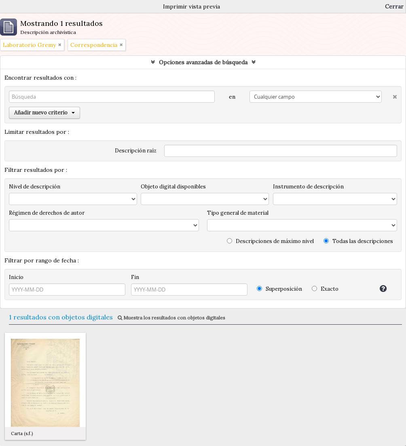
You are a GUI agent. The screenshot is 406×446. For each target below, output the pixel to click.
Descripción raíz (135, 150)
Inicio (16, 277)
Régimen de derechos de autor (47, 212)
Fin (135, 277)
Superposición (279, 288)
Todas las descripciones (358, 241)
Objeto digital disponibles (173, 186)
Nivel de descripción (34, 186)
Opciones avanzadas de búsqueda (203, 62)
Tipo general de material (238, 212)
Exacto (325, 288)
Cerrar (394, 6)
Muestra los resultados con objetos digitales (171, 318)
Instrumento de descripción (308, 186)
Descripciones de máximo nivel (270, 241)
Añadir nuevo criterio (44, 112)
